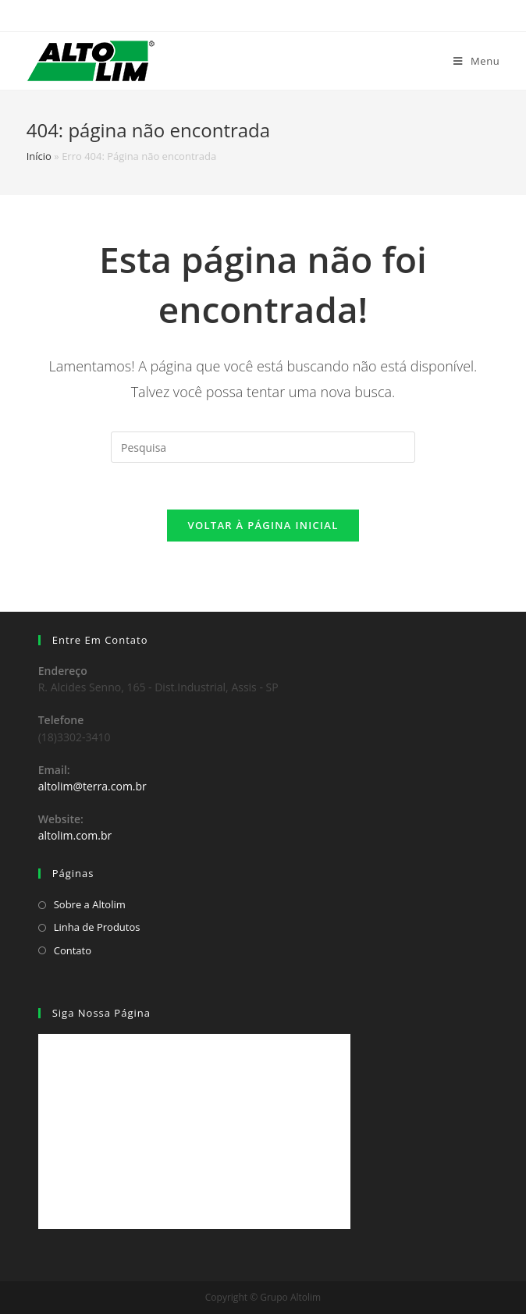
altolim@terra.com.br (92, 786)
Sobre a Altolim (90, 904)
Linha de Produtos (97, 927)
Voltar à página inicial (262, 525)
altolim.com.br (75, 835)
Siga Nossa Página (101, 1013)
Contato (72, 950)
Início (39, 156)
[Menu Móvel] (476, 61)
